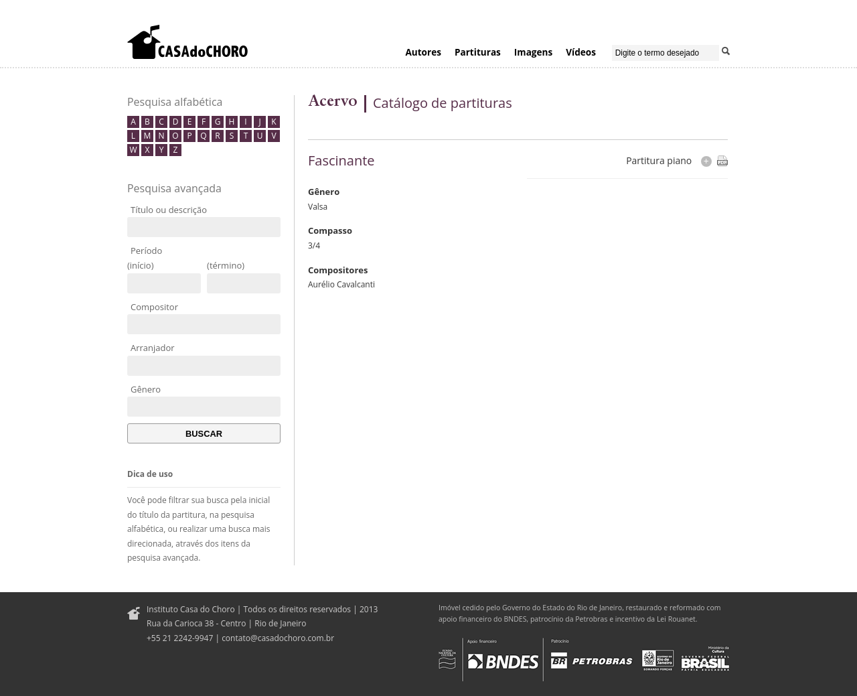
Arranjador (153, 348)
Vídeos (581, 52)
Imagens (533, 52)
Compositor (154, 307)
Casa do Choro (187, 41)
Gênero (146, 389)
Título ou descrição (169, 210)
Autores (423, 52)
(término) (225, 265)
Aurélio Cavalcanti (341, 284)
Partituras (478, 52)
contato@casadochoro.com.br (278, 638)
